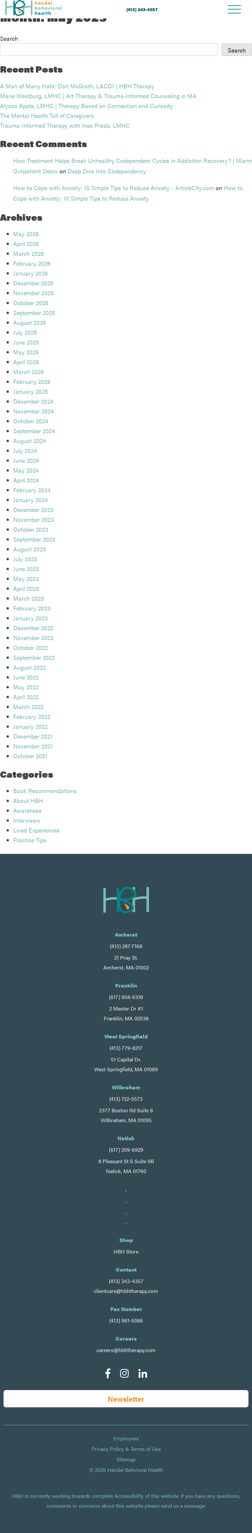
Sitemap (126, 1459)
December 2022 (33, 628)
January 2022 (30, 726)
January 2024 (30, 500)
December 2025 (33, 283)
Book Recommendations (45, 791)
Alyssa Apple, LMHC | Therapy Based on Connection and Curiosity (86, 105)
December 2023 (33, 509)
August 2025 (29, 322)
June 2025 (26, 342)
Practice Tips (30, 840)
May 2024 (26, 470)
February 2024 (32, 490)
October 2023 (30, 529)
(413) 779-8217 (126, 1048)
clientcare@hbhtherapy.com (126, 1291)
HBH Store (126, 1251)
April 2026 (26, 243)
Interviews (26, 820)
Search (9, 38)
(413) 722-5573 (126, 1098)
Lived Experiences (36, 830)
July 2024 (25, 450)
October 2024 (30, 421)
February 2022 (31, 716)
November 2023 (33, 519)
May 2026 (26, 234)
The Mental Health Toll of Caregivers (47, 115)
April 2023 (26, 588)
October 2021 (30, 756)
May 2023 (26, 578)
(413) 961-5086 (126, 1320)
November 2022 (33, 637)
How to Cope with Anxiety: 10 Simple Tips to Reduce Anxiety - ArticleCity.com (113, 188)
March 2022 (28, 706)
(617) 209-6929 (126, 1149)
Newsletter (126, 1398)
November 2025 (33, 293)
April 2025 (26, 362)
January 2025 (30, 391)
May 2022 (25, 687)
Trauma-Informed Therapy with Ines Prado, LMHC (65, 125)
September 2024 (34, 431)
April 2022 (26, 697)
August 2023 (29, 549)
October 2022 (30, 647)
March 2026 (28, 253)
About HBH (28, 800)
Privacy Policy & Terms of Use (126, 1449)
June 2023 (26, 569)
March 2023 (28, 598)
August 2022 (29, 667)
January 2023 (30, 618)
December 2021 (32, 736)
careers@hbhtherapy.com (126, 1350)
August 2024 (29, 440)
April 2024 (26, 480)
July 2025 (25, 332)
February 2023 (32, 608)
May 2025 (26, 352)
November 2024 (33, 411)
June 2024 (26, 460)
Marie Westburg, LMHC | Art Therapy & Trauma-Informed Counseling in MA (98, 96)
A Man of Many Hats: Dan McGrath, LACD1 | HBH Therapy (77, 86)
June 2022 (26, 677)
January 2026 (30, 273)
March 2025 (28, 371)
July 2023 (25, 559)
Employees (126, 1438)
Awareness (27, 810)
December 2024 (33, 401)
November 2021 (33, 746)
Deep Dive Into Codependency (107, 171)
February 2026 (32, 263)
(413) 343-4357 (142, 9)
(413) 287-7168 (126, 946)
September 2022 (34, 657)
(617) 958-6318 (126, 997)
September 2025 (34, 312)
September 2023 (34, 539)
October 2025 (30, 303)
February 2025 (32, 381)
